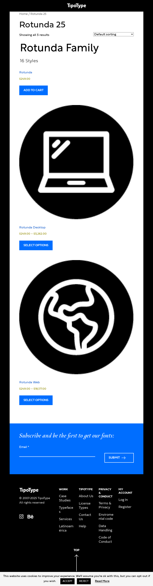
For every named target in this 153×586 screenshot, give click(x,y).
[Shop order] (113, 34)
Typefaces (66, 510)
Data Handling (105, 528)
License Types (85, 506)
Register (125, 507)
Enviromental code (106, 517)
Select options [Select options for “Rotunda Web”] (36, 400)
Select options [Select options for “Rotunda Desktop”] (36, 245)
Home (23, 13)
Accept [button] (67, 581)
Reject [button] (83, 581)
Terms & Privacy (105, 505)
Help (82, 526)
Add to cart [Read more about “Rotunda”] (34, 90)
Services (65, 519)
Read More (102, 581)
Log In (123, 500)
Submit (114, 457)
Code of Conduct (105, 540)
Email (24, 447)
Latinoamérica (66, 528)
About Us (86, 496)
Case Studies (65, 498)
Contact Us (85, 517)
